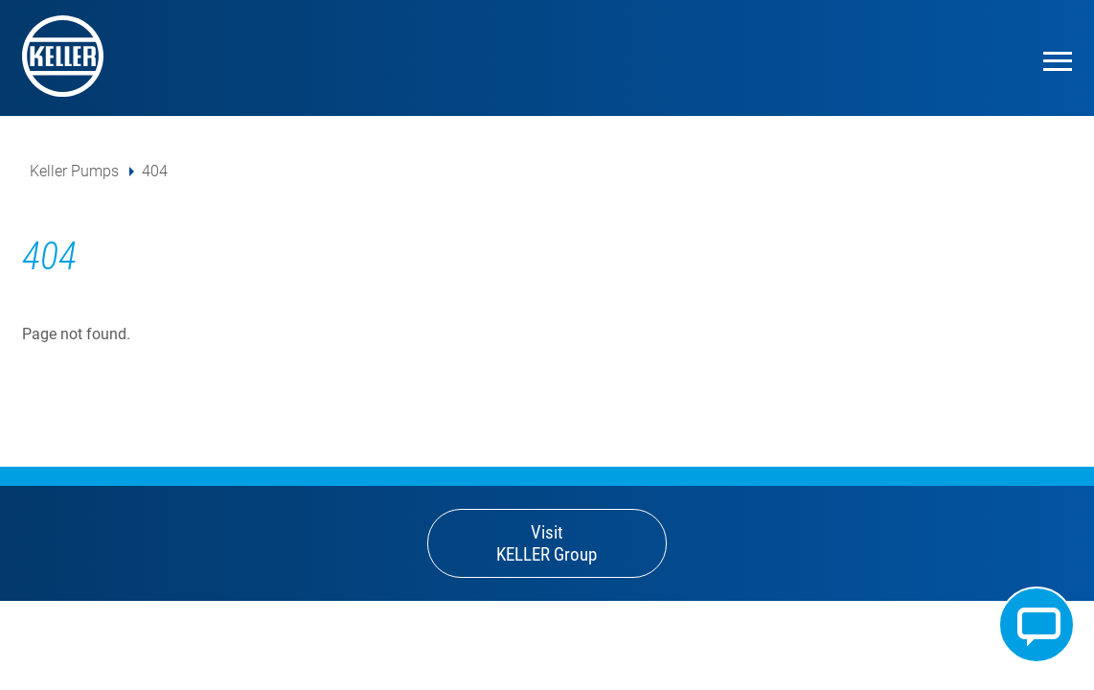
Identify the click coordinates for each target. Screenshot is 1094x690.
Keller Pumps (74, 171)
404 (155, 171)
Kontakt (1036, 624)
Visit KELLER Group (546, 543)
